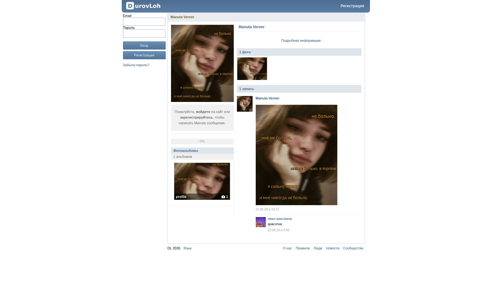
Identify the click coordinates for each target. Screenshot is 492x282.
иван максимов (280, 219)
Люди (317, 248)
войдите (203, 112)
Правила (303, 248)
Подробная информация (301, 40)
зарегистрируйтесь (196, 117)
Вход (144, 45)
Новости (333, 248)
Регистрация (352, 6)
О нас (287, 248)
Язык (188, 248)
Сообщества (353, 248)
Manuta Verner (183, 17)
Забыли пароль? (136, 65)
